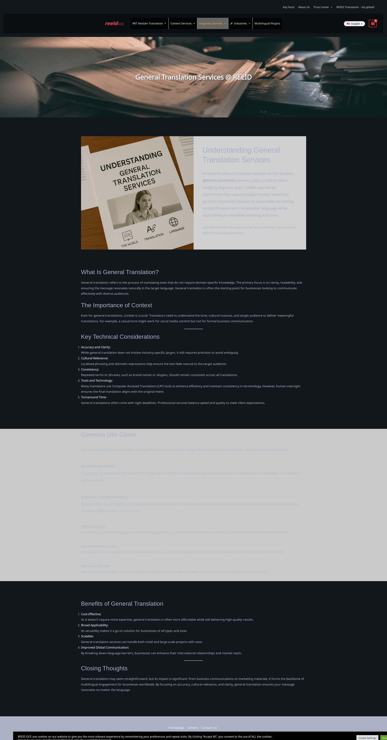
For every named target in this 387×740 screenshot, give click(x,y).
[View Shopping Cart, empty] (373, 21)
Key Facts (289, 7)
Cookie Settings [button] (354, 733)
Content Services (183, 21)
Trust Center (323, 7)
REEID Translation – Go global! (355, 7)
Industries (242, 21)
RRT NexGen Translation (149, 21)
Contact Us (209, 724)
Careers (192, 724)
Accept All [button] (374, 733)
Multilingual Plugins (267, 21)
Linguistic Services (212, 21)
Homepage (176, 724)
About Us (304, 7)
